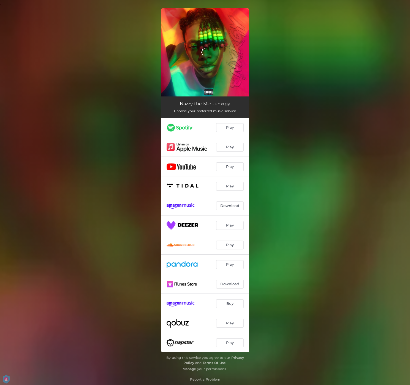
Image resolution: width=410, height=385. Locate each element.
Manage (189, 369)
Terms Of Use (214, 363)
